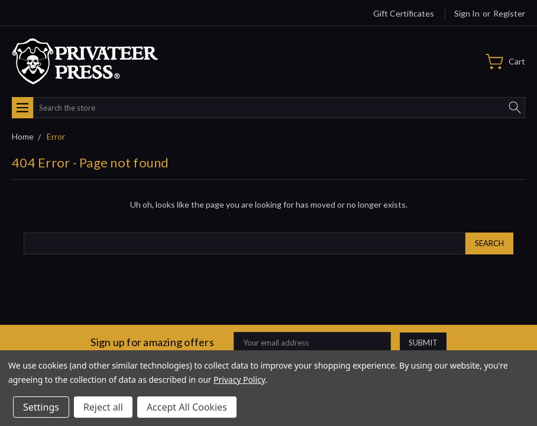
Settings (41, 407)
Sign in (467, 13)
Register (509, 13)
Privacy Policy (239, 379)
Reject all (103, 407)
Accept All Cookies (187, 407)
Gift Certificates (403, 13)
